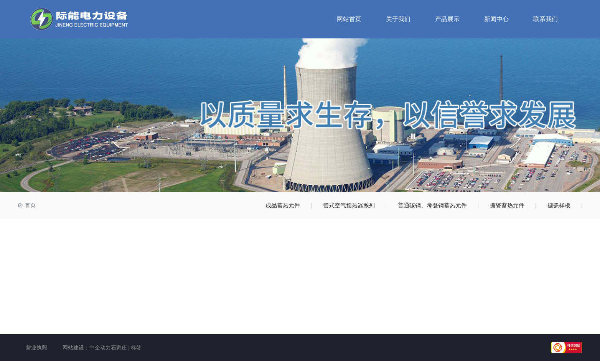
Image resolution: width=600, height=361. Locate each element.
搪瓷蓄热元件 (507, 205)
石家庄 (119, 348)
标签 (136, 348)
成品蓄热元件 (282, 205)
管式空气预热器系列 (349, 205)
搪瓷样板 (558, 205)
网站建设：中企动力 (87, 348)
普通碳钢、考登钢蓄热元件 (432, 205)
